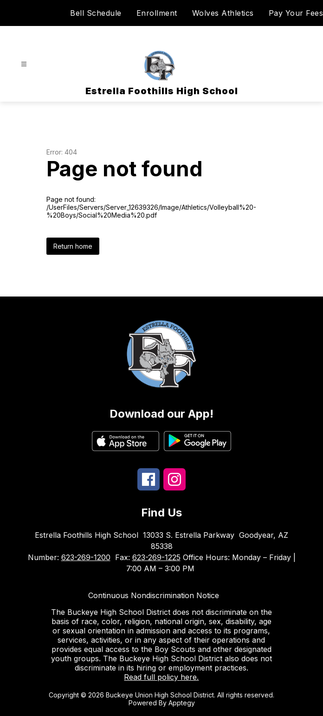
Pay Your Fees (296, 13)
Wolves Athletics (223, 13)
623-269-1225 (156, 557)
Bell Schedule (96, 13)
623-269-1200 (85, 557)
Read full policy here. (161, 677)
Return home (72, 246)
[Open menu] (24, 64)
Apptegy (181, 703)
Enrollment (156, 13)
